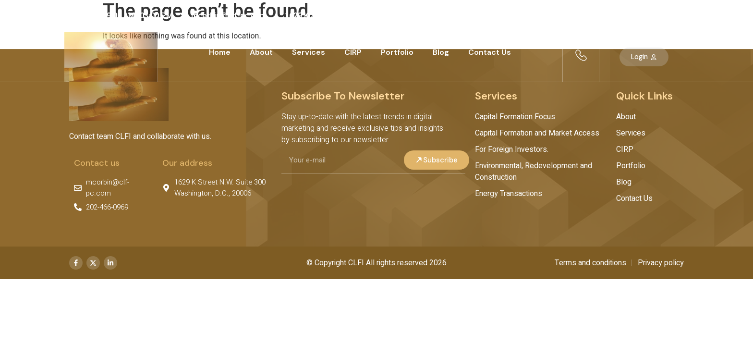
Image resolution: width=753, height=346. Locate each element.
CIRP (353, 52)
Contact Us (489, 52)
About (261, 52)
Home (220, 52)
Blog (441, 52)
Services (308, 52)
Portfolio (397, 52)
